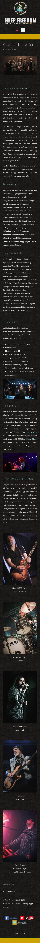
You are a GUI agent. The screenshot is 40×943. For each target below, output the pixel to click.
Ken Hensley (32, 432)
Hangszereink (10, 322)
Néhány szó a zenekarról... (17, 88)
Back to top (20, 933)
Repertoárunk (10, 184)
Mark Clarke (31, 439)
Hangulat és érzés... (13, 253)
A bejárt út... (10, 406)
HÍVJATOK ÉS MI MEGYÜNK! (19, 479)
